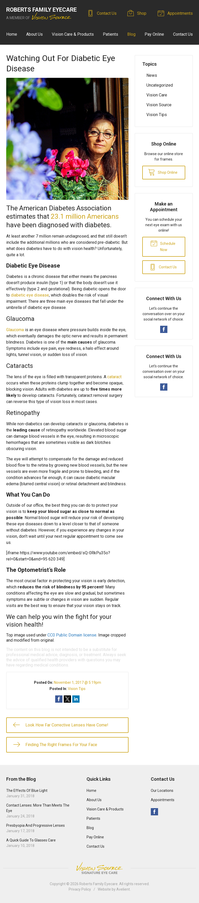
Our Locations (162, 790)
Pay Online (154, 34)
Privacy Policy (80, 889)
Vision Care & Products (73, 34)
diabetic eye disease (30, 295)
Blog (131, 34)
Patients (110, 34)
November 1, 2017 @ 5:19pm (77, 682)
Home (11, 34)
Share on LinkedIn (76, 699)
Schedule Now (162, 245)
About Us (34, 34)
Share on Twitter (67, 699)
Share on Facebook (58, 699)
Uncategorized (159, 85)
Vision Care (156, 95)
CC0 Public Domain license (71, 635)
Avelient (123, 889)
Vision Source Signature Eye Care (99, 868)
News (151, 75)
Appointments (176, 13)
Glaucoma (15, 329)
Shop (138, 13)
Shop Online (162, 172)
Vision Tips (77, 689)
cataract (114, 376)
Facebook (163, 329)
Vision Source (159, 104)
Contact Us (103, 13)
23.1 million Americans (85, 216)
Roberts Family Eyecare (98, 884)
